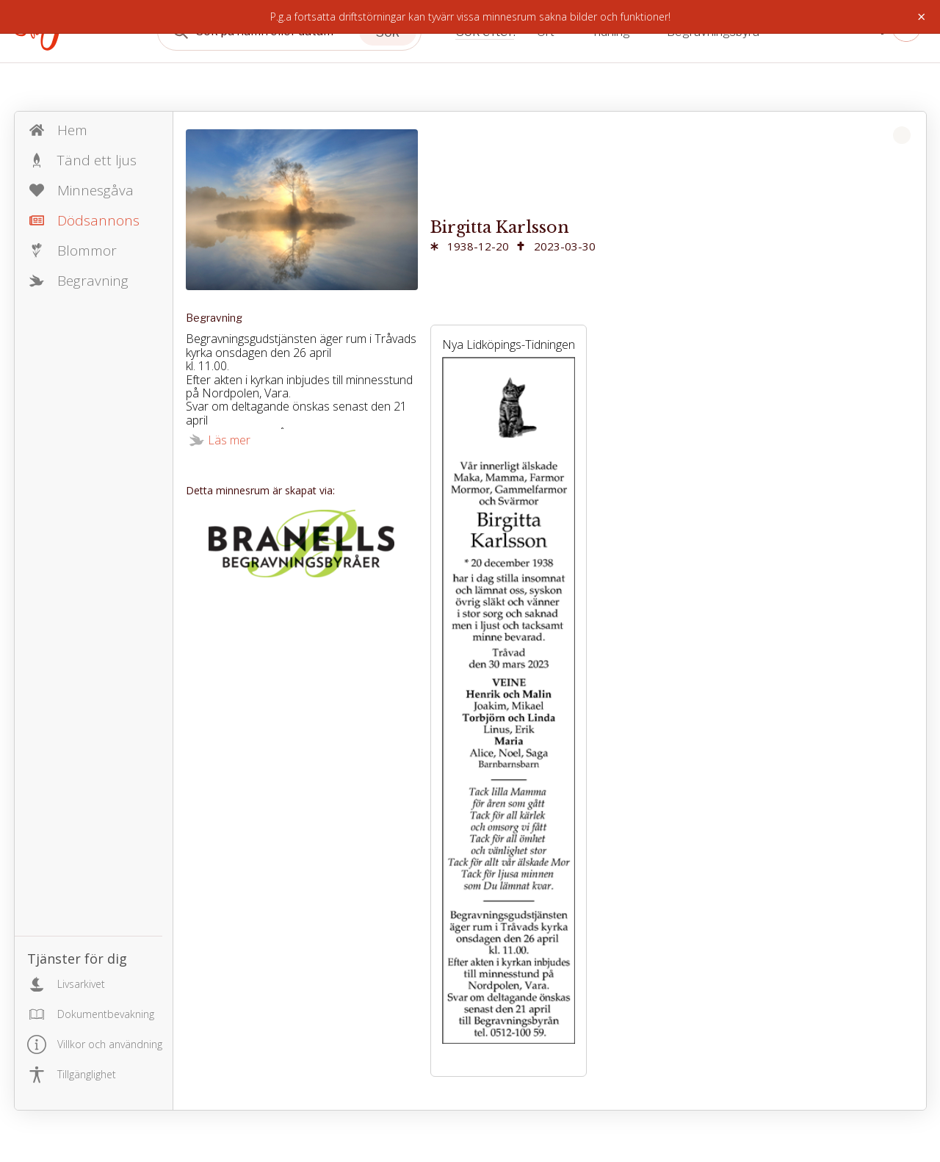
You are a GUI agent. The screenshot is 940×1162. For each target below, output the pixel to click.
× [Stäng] (921, 17)
